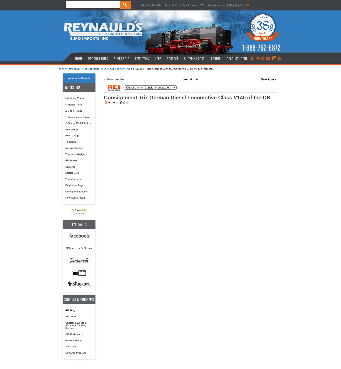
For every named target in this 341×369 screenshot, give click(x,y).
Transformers (73, 179)
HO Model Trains (74, 98)
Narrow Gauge (73, 148)
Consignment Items (76, 191)
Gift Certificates (74, 334)
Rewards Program (75, 353)
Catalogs (70, 166)
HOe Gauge (72, 129)
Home (63, 68)
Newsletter (220, 5)
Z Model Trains (73, 110)
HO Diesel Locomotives (115, 68)
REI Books (71, 160)
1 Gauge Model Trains (77, 117)
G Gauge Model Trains (78, 123)
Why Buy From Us (151, 5)
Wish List (206, 5)
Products (74, 68)
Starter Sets (72, 173)
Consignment (90, 68)
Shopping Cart (240, 5)
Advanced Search (79, 78)
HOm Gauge (72, 135)
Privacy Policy (73, 340)
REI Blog (70, 310)
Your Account (190, 5)
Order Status (172, 5)
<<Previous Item (115, 79)
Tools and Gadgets (76, 154)
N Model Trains (73, 104)
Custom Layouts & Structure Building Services (76, 325)
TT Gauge (71, 142)
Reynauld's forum (75, 197)
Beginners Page (74, 185)
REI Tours (71, 316)
